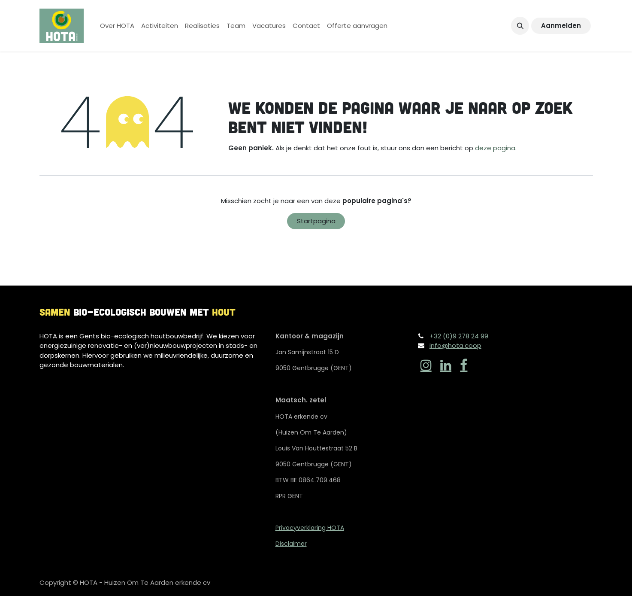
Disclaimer (291, 543)
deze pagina (495, 147)
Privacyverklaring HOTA (309, 527)
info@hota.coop (455, 345)
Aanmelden (561, 25)
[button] (520, 26)
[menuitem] (117, 26)
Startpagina (316, 220)
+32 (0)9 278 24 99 (458, 336)
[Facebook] (463, 365)
